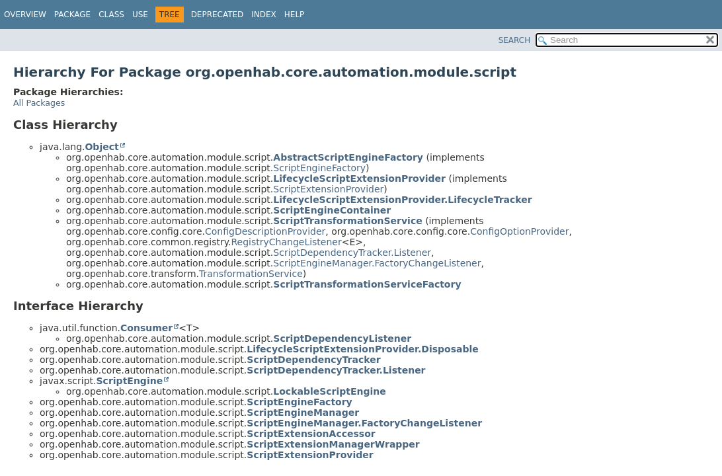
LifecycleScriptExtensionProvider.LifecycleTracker (402, 199)
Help (294, 14)
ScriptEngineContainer (332, 210)
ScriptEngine (130, 381)
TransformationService (251, 273)
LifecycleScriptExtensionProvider (359, 178)
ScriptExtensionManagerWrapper (333, 444)
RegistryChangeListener (286, 242)
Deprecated (217, 14)
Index (263, 14)
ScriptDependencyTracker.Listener (352, 252)
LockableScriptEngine (329, 391)
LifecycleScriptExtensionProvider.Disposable (363, 349)
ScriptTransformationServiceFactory (367, 284)
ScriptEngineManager (303, 412)
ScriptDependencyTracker (313, 359)
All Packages (39, 103)
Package (72, 14)
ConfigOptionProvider (519, 231)
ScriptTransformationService (347, 221)
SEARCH (515, 40)
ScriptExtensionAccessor (311, 433)
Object (101, 146)
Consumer (146, 328)
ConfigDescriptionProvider (265, 231)
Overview (25, 14)
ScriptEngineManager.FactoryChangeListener (377, 263)
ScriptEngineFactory (319, 168)
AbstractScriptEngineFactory (348, 157)
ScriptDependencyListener (342, 338)
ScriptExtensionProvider (328, 189)
